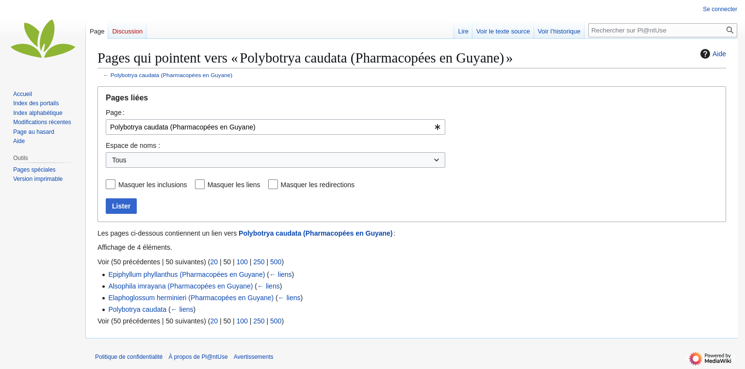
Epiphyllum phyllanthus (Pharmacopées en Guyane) (186, 274)
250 (258, 262)
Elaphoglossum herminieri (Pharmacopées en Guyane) (191, 298)
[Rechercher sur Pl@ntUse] (662, 30)
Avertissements (254, 356)
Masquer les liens (234, 185)
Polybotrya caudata (137, 309)
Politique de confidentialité (128, 356)
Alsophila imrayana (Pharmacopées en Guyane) (180, 286)
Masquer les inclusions (152, 185)
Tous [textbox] (119, 160)
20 (214, 262)
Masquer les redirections (318, 185)
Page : (115, 112)
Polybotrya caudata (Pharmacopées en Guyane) (171, 75)
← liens (280, 274)
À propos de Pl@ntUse (197, 356)
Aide (712, 54)
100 (241, 262)
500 (275, 262)
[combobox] (275, 127)
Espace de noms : (133, 145)
